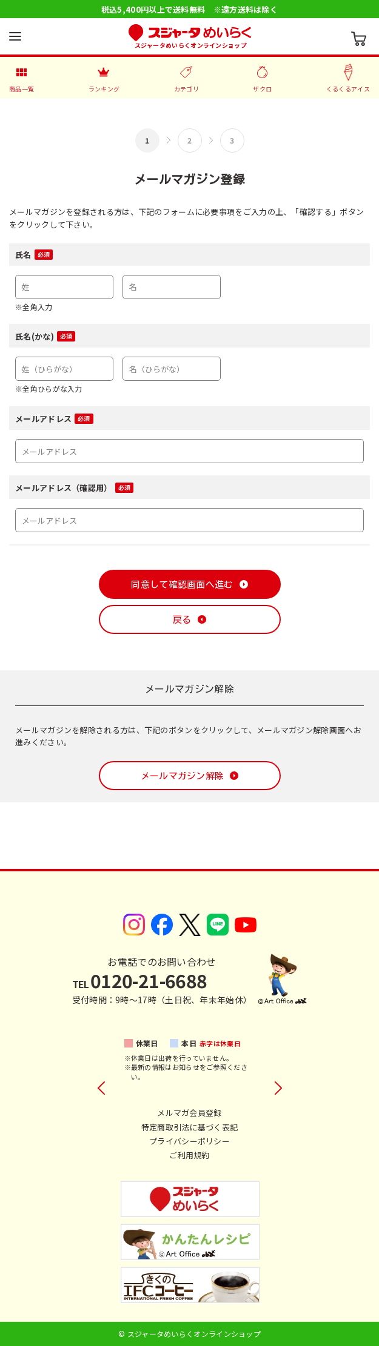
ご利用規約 (189, 1155)
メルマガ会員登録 (189, 1112)
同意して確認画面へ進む (182, 584)
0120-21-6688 (139, 980)
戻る (182, 619)
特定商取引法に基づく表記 (189, 1127)
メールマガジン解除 (182, 775)
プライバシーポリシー (189, 1141)
